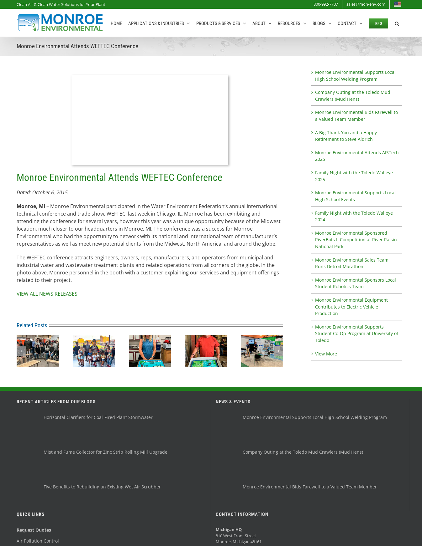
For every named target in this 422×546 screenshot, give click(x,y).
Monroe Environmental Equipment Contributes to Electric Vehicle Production (351, 306)
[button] (397, 23)
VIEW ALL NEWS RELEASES (47, 293)
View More (326, 354)
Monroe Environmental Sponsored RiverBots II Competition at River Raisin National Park (356, 239)
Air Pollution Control (38, 541)
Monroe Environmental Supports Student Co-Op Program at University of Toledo (356, 333)
